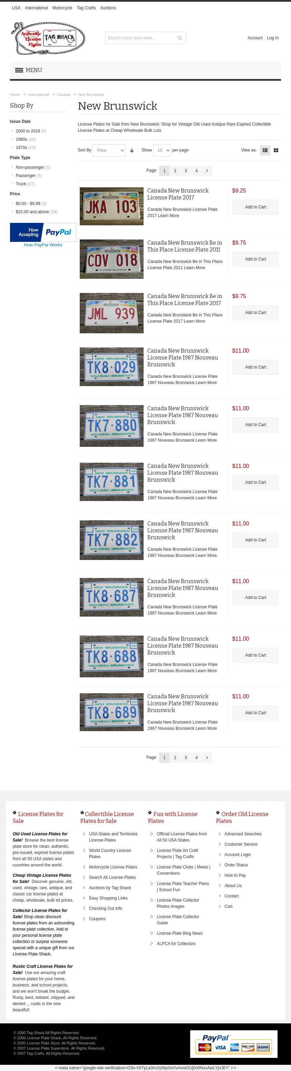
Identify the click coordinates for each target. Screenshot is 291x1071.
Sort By (84, 150)
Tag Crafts (86, 8)
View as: (249, 150)
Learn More (168, 215)
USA (16, 8)
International (36, 8)
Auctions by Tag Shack (110, 887)
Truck (25, 183)
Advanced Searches (243, 834)
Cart (229, 906)
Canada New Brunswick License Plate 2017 (177, 194)
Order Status (236, 865)
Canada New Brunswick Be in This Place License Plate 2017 (184, 299)
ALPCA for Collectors (176, 943)
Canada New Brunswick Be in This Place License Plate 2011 (184, 246)
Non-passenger (33, 167)
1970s (26, 147)
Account (255, 38)
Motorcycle (62, 8)
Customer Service (241, 844)
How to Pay (235, 875)
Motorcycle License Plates (113, 867)
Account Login (238, 854)
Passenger (29, 175)
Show (147, 150)
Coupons (97, 918)
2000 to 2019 (31, 131)
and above (37, 211)
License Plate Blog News (180, 933)
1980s (26, 139)
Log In (273, 38)
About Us (233, 885)
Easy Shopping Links (108, 898)
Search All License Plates (112, 877)
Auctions (108, 8)
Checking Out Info (105, 908)
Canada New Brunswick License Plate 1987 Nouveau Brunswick (182, 357)
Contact (232, 896)
